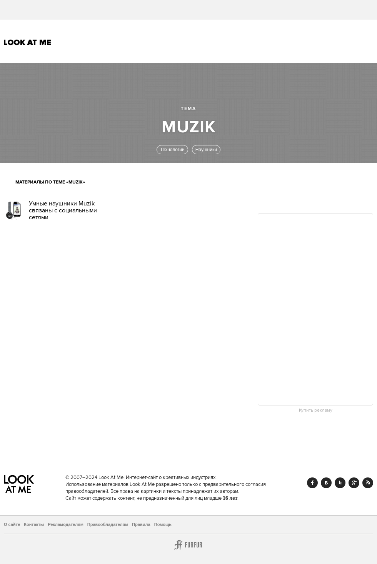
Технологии (172, 149)
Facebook (312, 482)
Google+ (354, 482)
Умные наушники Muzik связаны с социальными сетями (63, 210)
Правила (141, 524)
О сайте (12, 524)
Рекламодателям (65, 524)
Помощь (163, 524)
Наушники (206, 149)
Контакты (34, 524)
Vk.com (326, 482)
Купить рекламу (315, 410)
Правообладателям (107, 524)
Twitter (340, 482)
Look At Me (27, 42)
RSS (367, 482)
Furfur (188, 545)
